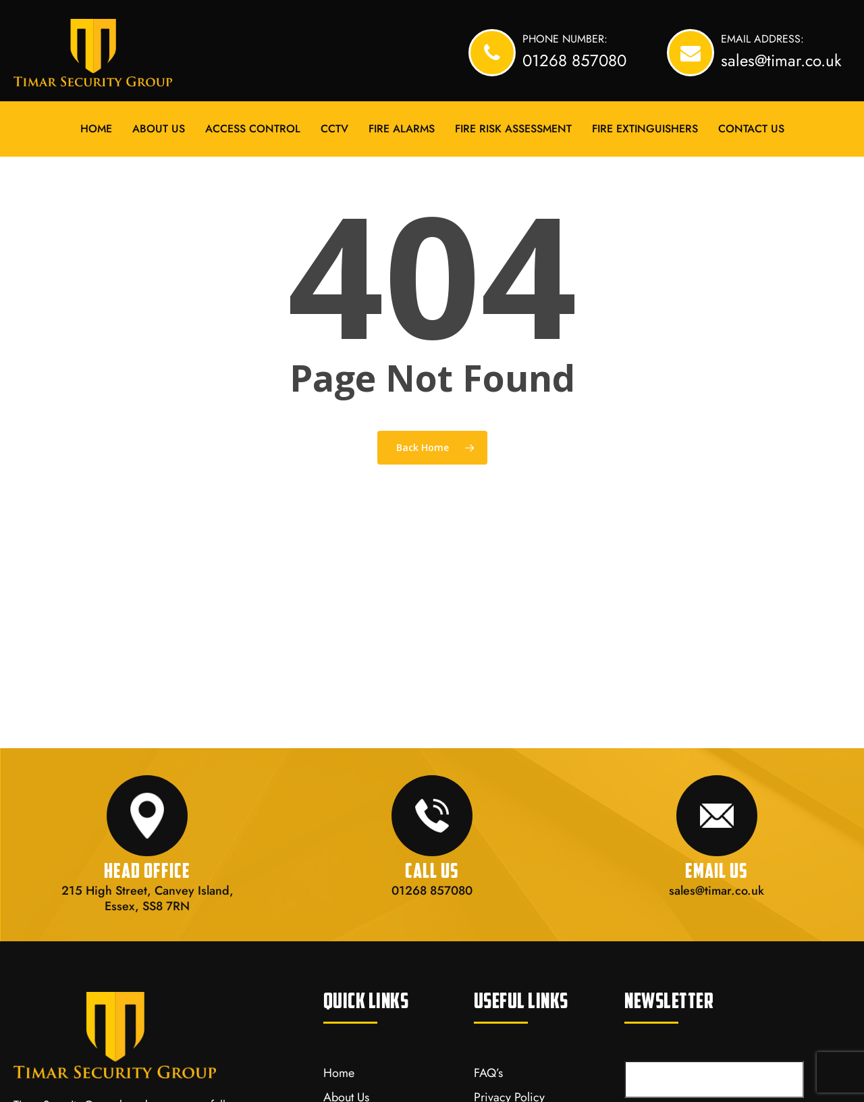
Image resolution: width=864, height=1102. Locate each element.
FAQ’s (488, 1073)
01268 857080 (432, 890)
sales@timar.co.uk (716, 890)
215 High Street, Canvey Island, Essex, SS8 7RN (147, 898)
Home (338, 1073)
